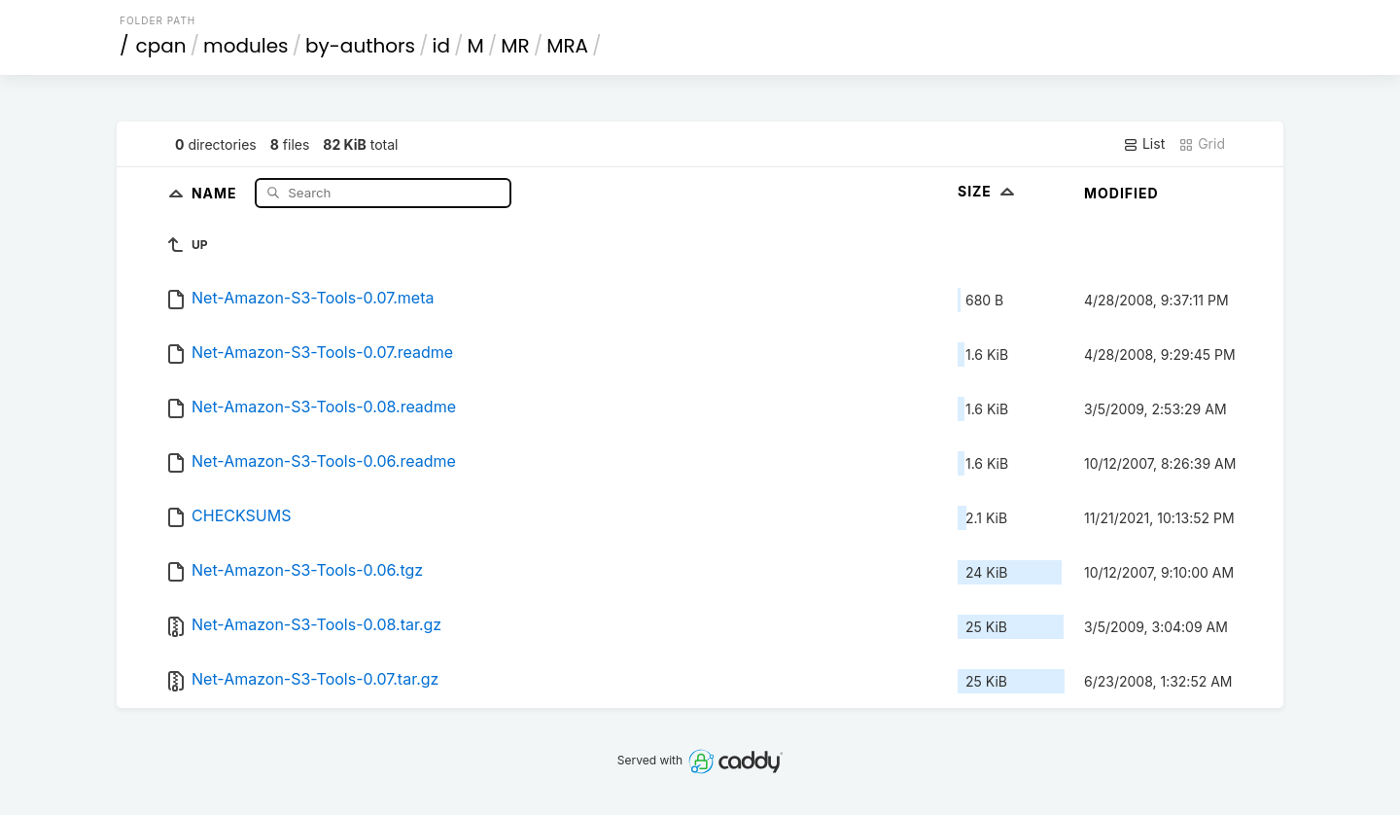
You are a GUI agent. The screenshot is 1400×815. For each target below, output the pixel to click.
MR (515, 45)
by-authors (360, 45)
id (441, 45)
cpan (161, 45)
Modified (1121, 193)
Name (216, 192)
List (1144, 144)
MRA (567, 45)
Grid (1201, 144)
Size (988, 191)
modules (245, 45)
